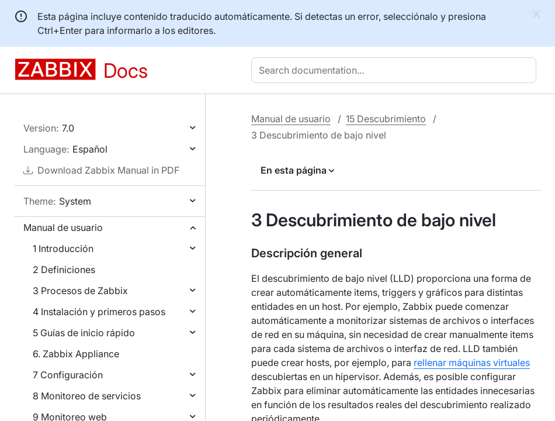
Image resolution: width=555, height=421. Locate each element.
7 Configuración (68, 375)
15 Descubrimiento (386, 119)
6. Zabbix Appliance (76, 354)
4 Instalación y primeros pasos (99, 312)
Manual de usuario (63, 227)
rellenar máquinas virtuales (472, 362)
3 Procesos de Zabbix (80, 290)
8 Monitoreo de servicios (87, 396)
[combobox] (396, 70)
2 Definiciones (64, 269)
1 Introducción (63, 248)
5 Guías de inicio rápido (84, 333)
